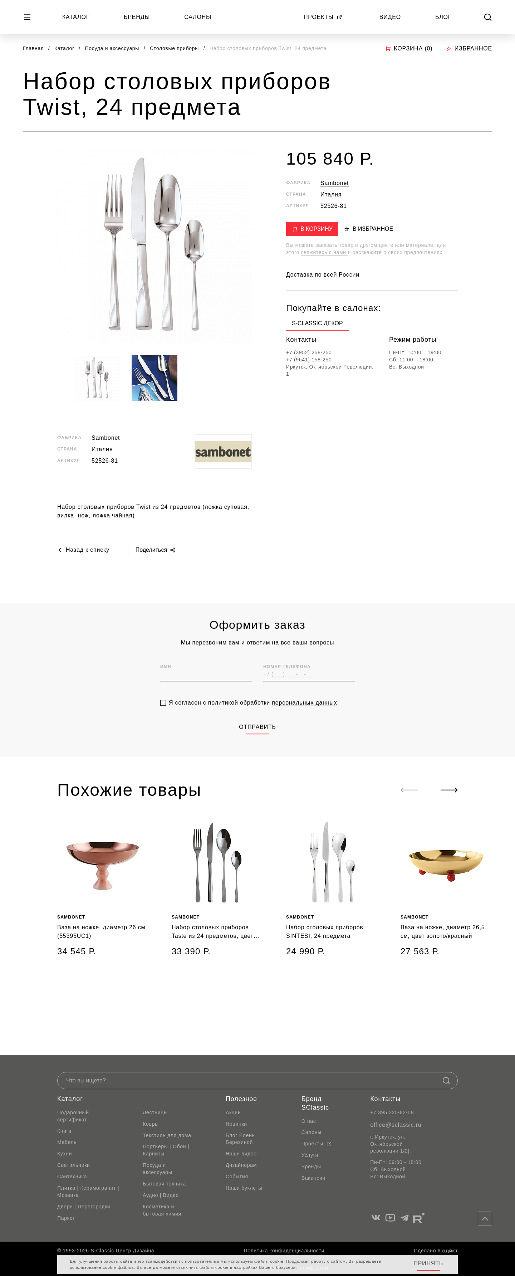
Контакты (385, 1098)
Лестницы (155, 1112)
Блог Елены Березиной (241, 1139)
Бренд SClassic (315, 1103)
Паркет (66, 1218)
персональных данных (304, 721)
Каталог (75, 17)
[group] (317, 325)
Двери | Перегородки (83, 1206)
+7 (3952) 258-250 (309, 352)
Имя (165, 684)
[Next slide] (449, 790)
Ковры (151, 1124)
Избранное (469, 48)
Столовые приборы (175, 48)
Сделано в (436, 1250)
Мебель (67, 1142)
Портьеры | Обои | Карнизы (166, 1150)
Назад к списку (83, 550)
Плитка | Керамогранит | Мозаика (88, 1191)
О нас (308, 1121)
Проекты (323, 17)
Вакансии (313, 1178)
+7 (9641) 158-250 (309, 359)
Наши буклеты (244, 1188)
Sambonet (106, 438)
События (237, 1176)
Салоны (197, 17)
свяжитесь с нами (324, 252)
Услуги (309, 1155)
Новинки (236, 1124)
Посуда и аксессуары (113, 48)
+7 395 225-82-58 (392, 1112)
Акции (233, 1112)
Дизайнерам (241, 1165)
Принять (428, 1263)
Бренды (137, 17)
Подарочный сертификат (73, 1116)
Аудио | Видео (161, 1195)
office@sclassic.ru (395, 1125)
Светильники (73, 1165)
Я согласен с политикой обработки (253, 721)
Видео (390, 17)
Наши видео (241, 1153)
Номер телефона (287, 684)
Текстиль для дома (167, 1135)
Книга (64, 1131)
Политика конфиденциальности (284, 1250)
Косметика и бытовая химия (162, 1210)
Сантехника (72, 1176)
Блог (443, 17)
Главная (33, 48)
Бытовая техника (164, 1184)
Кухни (64, 1153)
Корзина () (408, 48)
